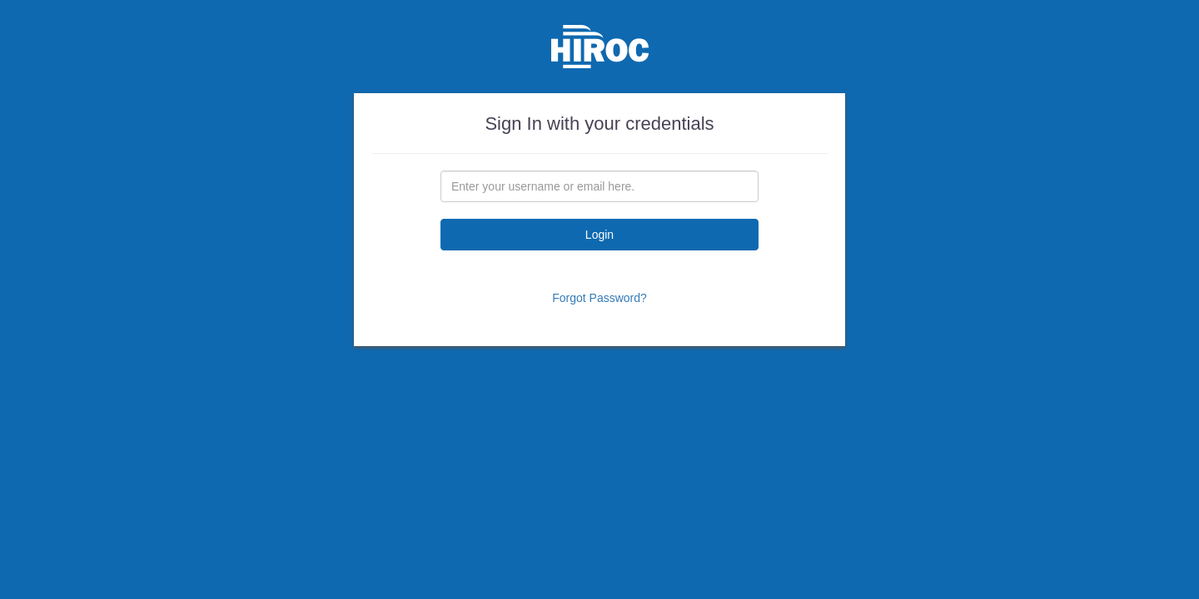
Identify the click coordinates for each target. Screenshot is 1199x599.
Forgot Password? (599, 297)
